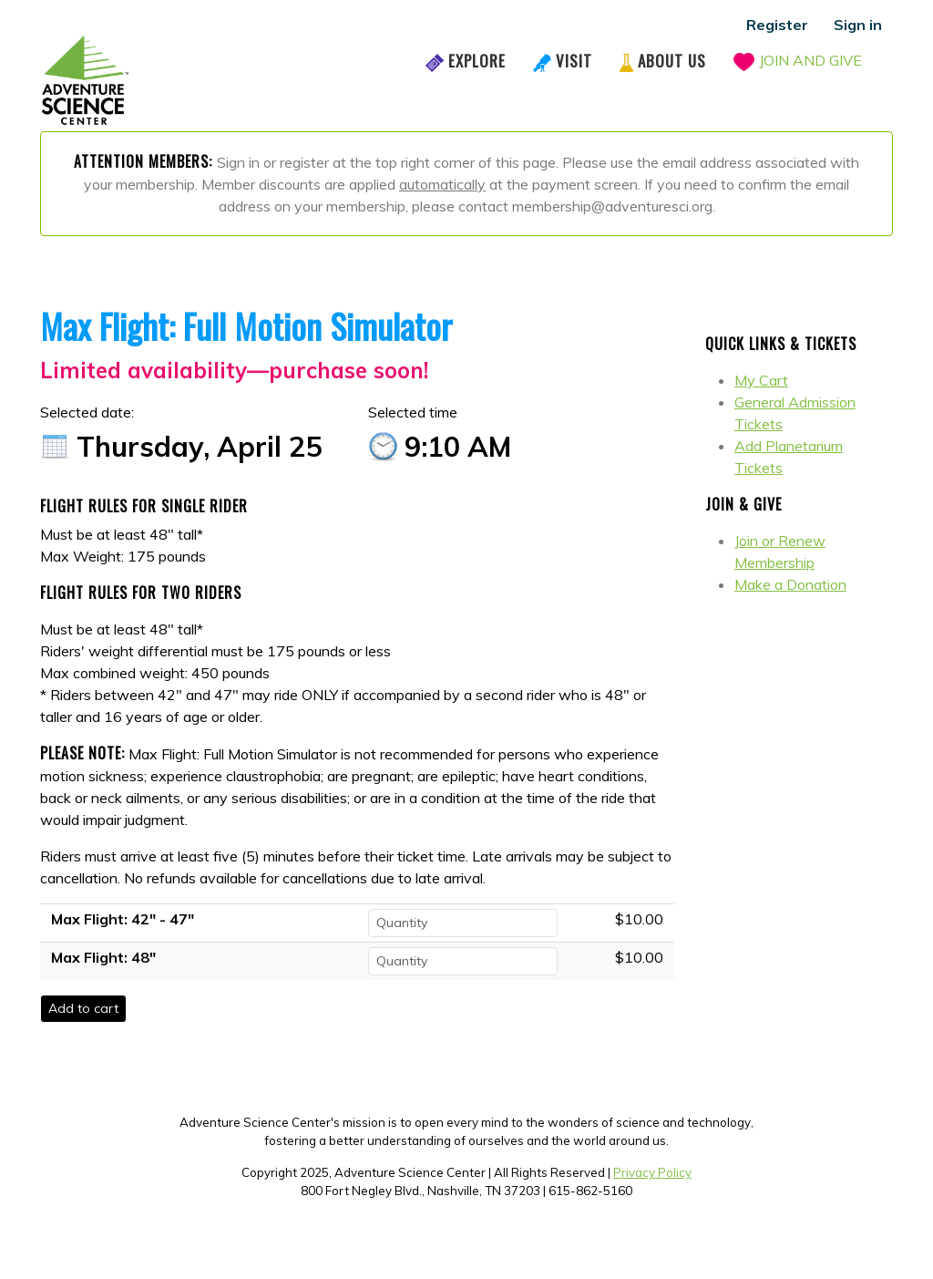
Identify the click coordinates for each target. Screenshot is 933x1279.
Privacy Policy (652, 1172)
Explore (477, 60)
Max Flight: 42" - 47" (122, 919)
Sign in (858, 24)
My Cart (761, 380)
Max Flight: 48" (103, 957)
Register (777, 24)
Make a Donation (790, 584)
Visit (574, 60)
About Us (672, 60)
